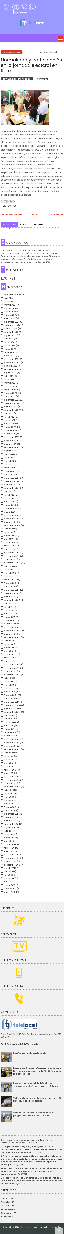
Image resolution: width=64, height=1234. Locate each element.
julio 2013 (8, 752)
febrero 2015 (10, 695)
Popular (24, 224)
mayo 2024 (9, 345)
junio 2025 (9, 301)
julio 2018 (8, 566)
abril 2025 (9, 308)
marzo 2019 (9, 542)
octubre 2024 (10, 328)
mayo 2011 (9, 837)
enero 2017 (9, 623)
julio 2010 (8, 871)
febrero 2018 (10, 583)
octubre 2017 (10, 596)
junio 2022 (9, 416)
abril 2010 (8, 881)
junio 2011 (8, 834)
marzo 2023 (10, 389)
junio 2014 (9, 718)
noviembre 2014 (12, 705)
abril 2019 (8, 539)
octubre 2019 (10, 522)
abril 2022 (9, 423)
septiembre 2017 (12, 600)
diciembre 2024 (12, 321)
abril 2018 (8, 576)
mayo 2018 (9, 573)
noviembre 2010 (12, 858)
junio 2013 (8, 756)
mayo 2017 (9, 610)
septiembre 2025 (12, 294)
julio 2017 (8, 603)
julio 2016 (8, 640)
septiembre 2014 (12, 712)
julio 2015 (8, 678)
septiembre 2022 (12, 410)
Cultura (5, 1198)
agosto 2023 (10, 372)
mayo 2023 (9, 382)
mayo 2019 (9, 535)
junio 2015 (8, 681)
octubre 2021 (10, 444)
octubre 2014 (10, 708)
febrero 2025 (10, 315)
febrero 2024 (10, 352)
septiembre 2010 (12, 864)
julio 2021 (8, 454)
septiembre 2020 (12, 488)
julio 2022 (8, 413)
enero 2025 (9, 318)
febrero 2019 (10, 545)
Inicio (34, 214)
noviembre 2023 (12, 362)
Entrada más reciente (11, 214)
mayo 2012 (9, 797)
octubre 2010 (10, 861)
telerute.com (25, 1227)
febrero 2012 (10, 807)
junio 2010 (8, 875)
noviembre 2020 (12, 481)
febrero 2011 (10, 847)
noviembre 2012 (12, 780)
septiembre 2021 (12, 447)
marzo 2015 (9, 691)
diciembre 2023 (12, 359)
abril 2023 (9, 386)
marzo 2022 (10, 427)
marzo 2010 (9, 885)
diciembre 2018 (11, 552)
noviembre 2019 (12, 518)
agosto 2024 (10, 335)
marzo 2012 (9, 803)
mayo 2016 (9, 647)
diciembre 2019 (11, 515)
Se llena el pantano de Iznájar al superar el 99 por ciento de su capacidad (37, 1099)
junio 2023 (9, 379)
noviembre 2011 (11, 817)
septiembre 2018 (12, 562)
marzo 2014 (9, 729)
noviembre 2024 (12, 325)
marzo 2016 (9, 654)
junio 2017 (8, 607)
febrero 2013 (10, 769)
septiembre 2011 (12, 824)
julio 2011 (8, 830)
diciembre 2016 (11, 627)
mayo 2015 (9, 685)
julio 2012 (8, 790)
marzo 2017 (9, 617)
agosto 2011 (9, 827)
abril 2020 (9, 501)
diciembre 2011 (11, 813)
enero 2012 (9, 810)
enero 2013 (9, 773)
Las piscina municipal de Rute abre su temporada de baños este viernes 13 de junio (36, 1084)
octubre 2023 (10, 365)
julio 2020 (8, 491)
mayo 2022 (9, 420)
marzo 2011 (9, 844)
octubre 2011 (10, 820)
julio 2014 (8, 715)
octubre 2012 (10, 783)
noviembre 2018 (12, 555)
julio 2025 (8, 298)
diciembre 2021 (11, 437)
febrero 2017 (10, 620)
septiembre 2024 (12, 332)
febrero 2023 (10, 393)
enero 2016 (9, 661)
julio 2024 (8, 338)
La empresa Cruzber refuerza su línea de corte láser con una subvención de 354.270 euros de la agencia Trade (37, 1071)
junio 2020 (9, 494)
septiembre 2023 (12, 369)
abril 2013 (8, 763)
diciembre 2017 (11, 590)
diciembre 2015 (11, 664)
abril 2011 (8, 841)
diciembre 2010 (11, 854)
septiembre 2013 (12, 749)
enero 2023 (9, 396)
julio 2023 (8, 376)
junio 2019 (8, 532)
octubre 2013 (10, 746)
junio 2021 (8, 457)
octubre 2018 (10, 559)
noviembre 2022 (12, 403)
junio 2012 (8, 793)
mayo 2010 (9, 878)
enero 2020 (9, 511)
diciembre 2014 (11, 702)
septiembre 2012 (12, 786)
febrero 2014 (10, 732)
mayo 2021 (9, 460)
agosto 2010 (10, 868)
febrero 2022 (10, 430)
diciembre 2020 (12, 477)
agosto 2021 (10, 450)
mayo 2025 (9, 304)
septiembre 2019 (12, 525)
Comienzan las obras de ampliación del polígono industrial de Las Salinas (34, 1114)
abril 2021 (8, 464)
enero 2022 (9, 433)
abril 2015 (8, 688)
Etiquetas (39, 224)
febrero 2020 (10, 508)
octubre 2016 (10, 634)
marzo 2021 (9, 467)
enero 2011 (9, 851)
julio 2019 (8, 528)
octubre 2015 (10, 671)
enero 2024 (10, 355)
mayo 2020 (9, 498)
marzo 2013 (9, 766)
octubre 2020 (10, 484)
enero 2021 (9, 474)
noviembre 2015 (12, 668)
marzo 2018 (9, 579)
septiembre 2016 (12, 637)
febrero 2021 (10, 471)
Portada (5, 1209)
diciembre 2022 (12, 399)
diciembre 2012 (11, 776)
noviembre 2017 (11, 593)
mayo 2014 (9, 722)
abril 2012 (8, 800)
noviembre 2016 (12, 630)
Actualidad (9, 224)
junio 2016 (8, 644)
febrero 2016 (10, 657)
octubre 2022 (10, 406)
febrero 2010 (10, 888)
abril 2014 (8, 725)
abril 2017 (8, 613)
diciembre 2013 (11, 739)
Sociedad (6, 1213)
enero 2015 (9, 698)
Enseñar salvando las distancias (30, 1053)
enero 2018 (9, 586)
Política (5, 1205)
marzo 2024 (10, 349)
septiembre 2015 (12, 674)
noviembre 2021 (12, 440)
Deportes (5, 1202)
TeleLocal (6, 1216)
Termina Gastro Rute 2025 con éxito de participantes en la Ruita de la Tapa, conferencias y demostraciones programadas (31, 1171)
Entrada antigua (55, 214)
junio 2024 (9, 342)
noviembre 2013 (12, 742)
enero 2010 (9, 892)
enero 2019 (9, 549)
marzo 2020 (10, 505)
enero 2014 (9, 735)
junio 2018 (8, 569)
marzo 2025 (10, 311)
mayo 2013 (9, 759)
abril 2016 (8, 651)
